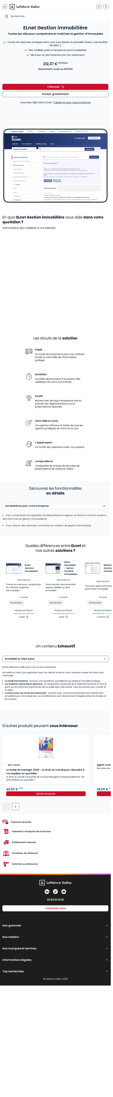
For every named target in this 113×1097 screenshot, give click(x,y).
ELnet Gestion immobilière (31, 568)
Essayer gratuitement (55, 94)
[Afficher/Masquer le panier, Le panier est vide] (106, 6)
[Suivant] (15, 806)
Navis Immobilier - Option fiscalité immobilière (70, 568)
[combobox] (55, 16)
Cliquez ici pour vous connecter (72, 102)
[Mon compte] (98, 6)
